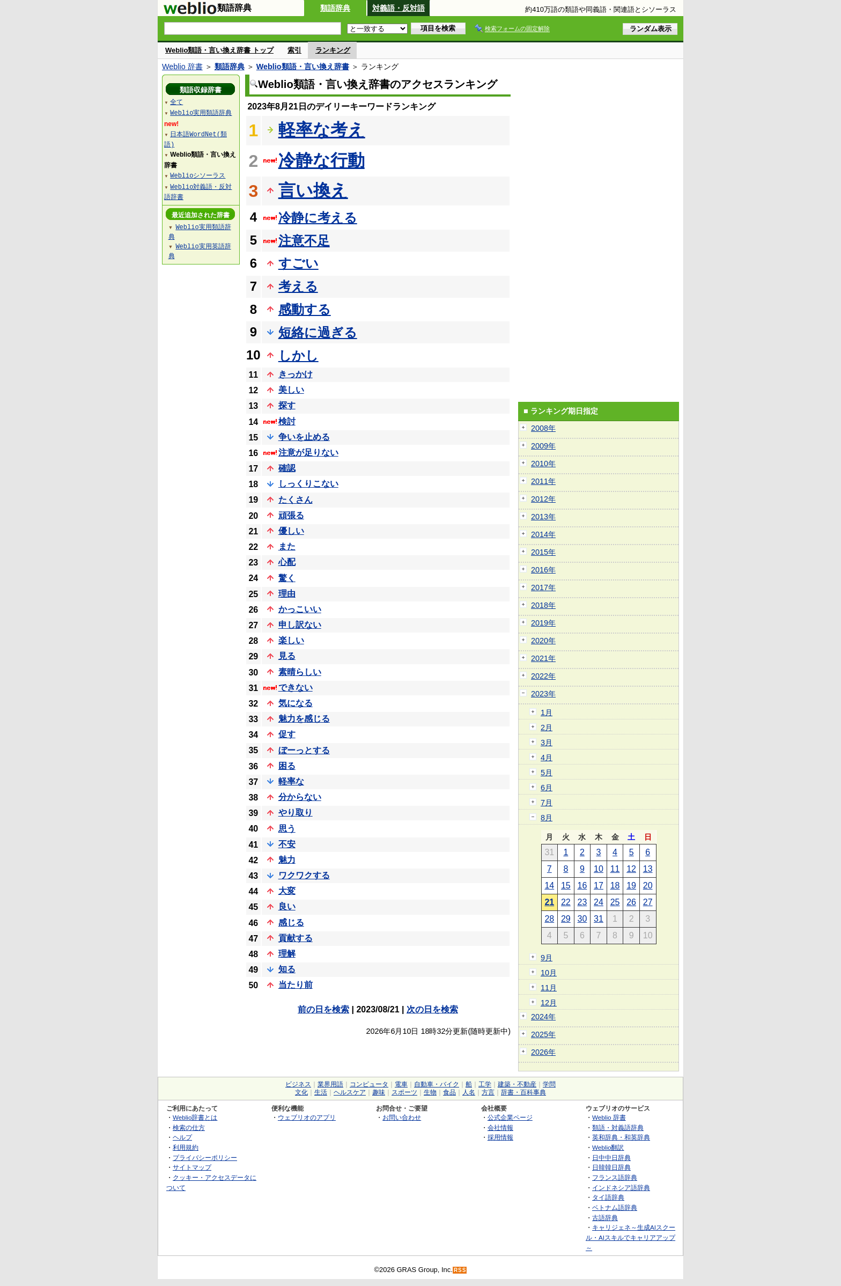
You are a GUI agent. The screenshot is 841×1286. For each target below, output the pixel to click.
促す (287, 734)
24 (598, 902)
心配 (287, 562)
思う (287, 828)
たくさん (295, 499)
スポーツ (404, 1092)
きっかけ (295, 374)
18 (615, 885)
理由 (287, 593)
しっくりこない (308, 483)
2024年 (543, 1016)
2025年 (543, 1034)
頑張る (291, 515)
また (287, 546)
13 (648, 868)
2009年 (543, 446)
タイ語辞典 (608, 1197)
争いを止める (304, 437)
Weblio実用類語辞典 (201, 112)
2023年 (543, 693)
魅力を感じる (304, 718)
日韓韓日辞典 (611, 1167)
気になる (295, 703)
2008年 (543, 428)
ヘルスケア (350, 1092)
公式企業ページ (510, 1117)
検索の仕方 (189, 1127)
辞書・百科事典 (523, 1092)
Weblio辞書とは (195, 1117)
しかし (298, 355)
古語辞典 (605, 1217)
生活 (320, 1092)
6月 (546, 787)
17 (598, 885)
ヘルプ (182, 1137)
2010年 (543, 463)
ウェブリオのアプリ (307, 1117)
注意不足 (304, 240)
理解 (287, 953)
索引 (294, 50)
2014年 (543, 534)
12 (631, 868)
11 (615, 868)
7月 (546, 802)
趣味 (378, 1092)
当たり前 (295, 984)
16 (582, 885)
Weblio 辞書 (182, 66)
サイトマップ (192, 1167)
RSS (460, 1270)
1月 (546, 712)
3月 (546, 742)
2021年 (543, 658)
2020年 (543, 640)
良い (287, 906)
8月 (546, 817)
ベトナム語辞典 (614, 1207)
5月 (546, 772)
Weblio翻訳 (608, 1147)
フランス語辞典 (614, 1177)
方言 (488, 1092)
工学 (484, 1084)
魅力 (287, 859)
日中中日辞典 (611, 1157)
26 (631, 902)
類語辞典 (335, 8)
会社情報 (500, 1127)
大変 (287, 890)
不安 (287, 844)
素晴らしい (299, 672)
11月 (549, 987)
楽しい (291, 640)
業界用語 (330, 1084)
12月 (549, 1002)
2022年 (543, 676)
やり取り (295, 812)
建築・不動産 (517, 1084)
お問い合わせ (401, 1117)
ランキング (332, 50)
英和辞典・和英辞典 (621, 1137)
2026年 (543, 1052)
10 (598, 868)
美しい (291, 389)
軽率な (291, 781)
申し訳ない (299, 624)
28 (549, 918)
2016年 (543, 569)
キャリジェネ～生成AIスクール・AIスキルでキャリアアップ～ (630, 1237)
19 (631, 885)
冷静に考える (317, 217)
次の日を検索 (432, 1009)
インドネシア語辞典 (621, 1187)
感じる (291, 922)
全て (176, 101)
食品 (449, 1092)
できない (295, 687)
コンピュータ (369, 1084)
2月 (546, 727)
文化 (301, 1092)
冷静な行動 (321, 160)
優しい (291, 530)
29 (566, 918)
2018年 (543, 605)
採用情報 (500, 1137)
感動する (304, 309)
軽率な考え (321, 129)
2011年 (543, 481)
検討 (287, 421)
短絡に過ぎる (317, 332)
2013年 (543, 516)
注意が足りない (308, 452)
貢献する (295, 938)
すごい (298, 263)
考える (298, 286)
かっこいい (299, 609)
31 (598, 918)
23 (582, 902)
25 (615, 902)
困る (287, 765)
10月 (549, 972)
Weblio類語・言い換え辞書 (302, 66)
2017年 (543, 587)
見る (287, 655)
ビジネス (298, 1084)
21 (549, 902)
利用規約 (185, 1147)
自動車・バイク (436, 1084)
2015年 (543, 552)
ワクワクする (304, 875)
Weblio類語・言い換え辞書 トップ (219, 50)
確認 (287, 468)
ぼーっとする (304, 750)
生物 (430, 1092)
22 (566, 902)
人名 (468, 1092)
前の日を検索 (323, 1009)
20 (648, 885)
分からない (299, 797)
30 (582, 918)
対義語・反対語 (398, 8)
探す (287, 405)
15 (566, 885)
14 (549, 885)
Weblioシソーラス (197, 175)
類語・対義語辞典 (618, 1127)
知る (287, 969)
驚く (287, 578)
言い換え (313, 190)
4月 (546, 757)
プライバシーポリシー (205, 1157)
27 (648, 902)
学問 (549, 1084)
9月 (546, 957)
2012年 (543, 499)
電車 (401, 1084)
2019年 (543, 623)
